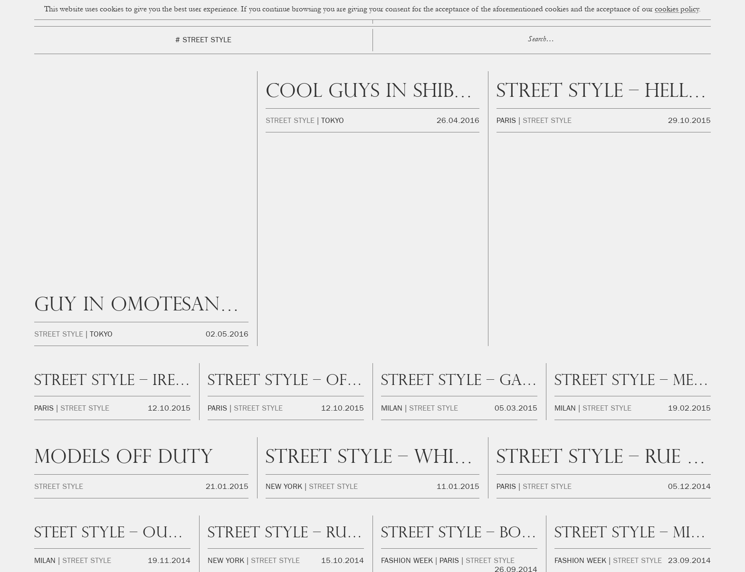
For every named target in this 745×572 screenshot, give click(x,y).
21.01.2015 (227, 273)
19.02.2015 (689, 195)
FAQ (507, 562)
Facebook (584, 530)
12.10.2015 (169, 195)
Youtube (660, 530)
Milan (391, 195)
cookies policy (677, 9)
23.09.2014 (689, 347)
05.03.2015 (516, 195)
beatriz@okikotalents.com (162, 528)
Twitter (624, 530)
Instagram (540, 530)
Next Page (598, 399)
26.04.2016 (458, 121)
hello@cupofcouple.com (171, 518)
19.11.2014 (169, 347)
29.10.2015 (689, 121)
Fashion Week (407, 347)
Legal (485, 562)
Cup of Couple (372, 448)
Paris (506, 121)
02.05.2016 (227, 121)
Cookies (427, 562)
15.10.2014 (342, 347)
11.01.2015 (458, 273)
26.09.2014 (516, 356)
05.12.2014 (689, 273)
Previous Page (147, 399)
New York (284, 273)
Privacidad (457, 562)
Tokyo (101, 121)
